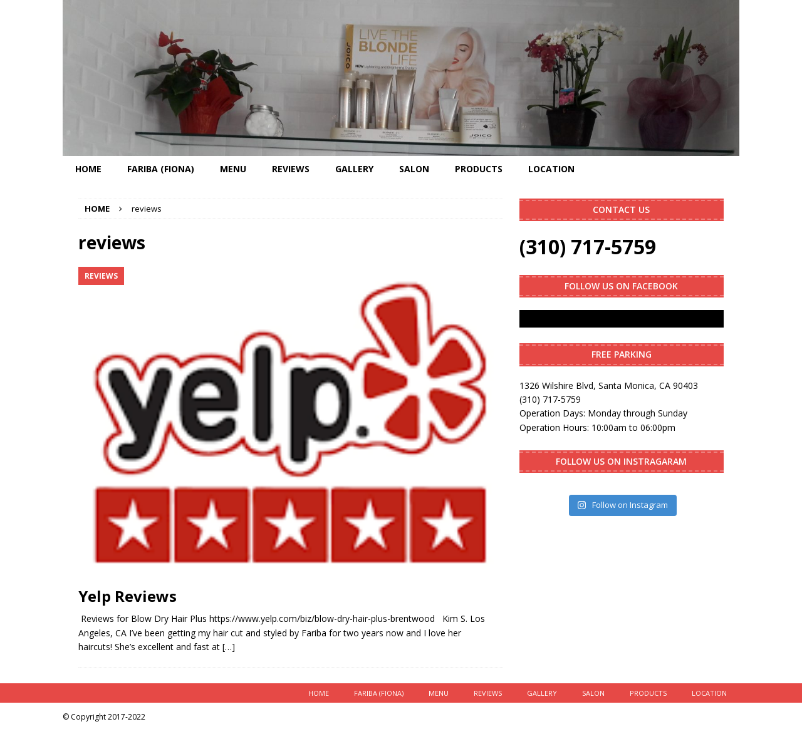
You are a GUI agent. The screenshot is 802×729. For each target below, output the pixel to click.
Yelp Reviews (127, 596)
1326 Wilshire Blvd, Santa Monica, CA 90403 (608, 385)
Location (551, 169)
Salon (414, 169)
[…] (228, 647)
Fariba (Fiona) (160, 169)
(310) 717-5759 (587, 246)
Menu (233, 169)
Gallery (354, 169)
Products (479, 169)
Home (88, 169)
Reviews (291, 169)
